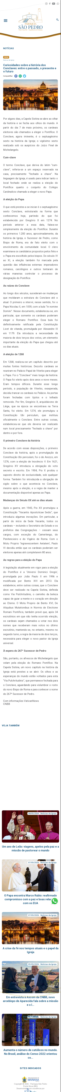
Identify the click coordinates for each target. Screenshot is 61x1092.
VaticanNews (31, 700)
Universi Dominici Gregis (42, 572)
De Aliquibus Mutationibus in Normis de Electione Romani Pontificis (30, 608)
